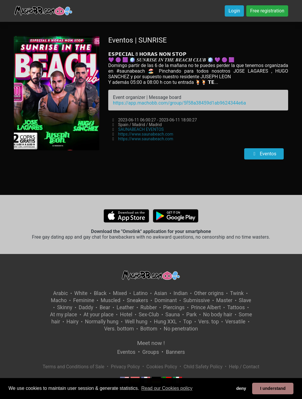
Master (224, 300)
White (81, 293)
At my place (63, 314)
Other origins (209, 293)
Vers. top (208, 322)
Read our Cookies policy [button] (166, 388)
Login (234, 11)
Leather (125, 307)
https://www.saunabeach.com (145, 134)
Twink (237, 293)
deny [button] (241, 388)
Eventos (264, 154)
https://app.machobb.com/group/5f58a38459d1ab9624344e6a (179, 103)
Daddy (86, 307)
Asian (160, 293)
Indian (180, 293)
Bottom (148, 329)
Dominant (166, 300)
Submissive (196, 300)
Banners (175, 352)
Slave (245, 300)
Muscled (110, 300)
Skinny (64, 307)
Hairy (72, 322)
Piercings (174, 307)
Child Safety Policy (203, 366)
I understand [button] (272, 388)
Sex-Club (149, 314)
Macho (59, 300)
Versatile (235, 322)
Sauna (172, 314)
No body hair (217, 314)
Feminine (83, 300)
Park (191, 314)
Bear (105, 307)
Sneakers (137, 300)
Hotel (126, 314)
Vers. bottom (119, 329)
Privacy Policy (125, 366)
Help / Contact (244, 366)
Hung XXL (165, 322)
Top (187, 322)
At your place (98, 314)
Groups (150, 352)
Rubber (148, 307)
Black (100, 293)
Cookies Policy (161, 366)
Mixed (120, 293)
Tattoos (236, 307)
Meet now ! (151, 343)
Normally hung (102, 322)
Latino (140, 293)
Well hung (136, 322)
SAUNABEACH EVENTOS (141, 129)
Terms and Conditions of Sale (73, 366)
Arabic (60, 293)
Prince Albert (206, 307)
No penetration (181, 329)
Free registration (267, 11)
